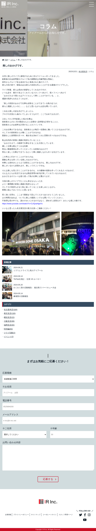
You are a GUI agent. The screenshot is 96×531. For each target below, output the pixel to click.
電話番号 (7, 400)
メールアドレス (10, 414)
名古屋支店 (83, 72)
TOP (6, 60)
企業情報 (8, 514)
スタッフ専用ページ (66, 514)
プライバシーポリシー (21, 514)
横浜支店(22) (9, 317)
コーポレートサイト (50, 514)
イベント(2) (9, 337)
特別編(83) (8, 329)
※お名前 (7, 386)
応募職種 (7, 373)
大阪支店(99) (9, 321)
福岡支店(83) (9, 325)
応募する (48, 479)
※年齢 (53, 428)
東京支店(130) (9, 313)
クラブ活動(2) (9, 333)
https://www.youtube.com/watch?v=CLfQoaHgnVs (22, 204)
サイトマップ (35, 514)
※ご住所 (7, 428)
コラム (12, 60)
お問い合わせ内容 (12, 442)
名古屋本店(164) (10, 309)
